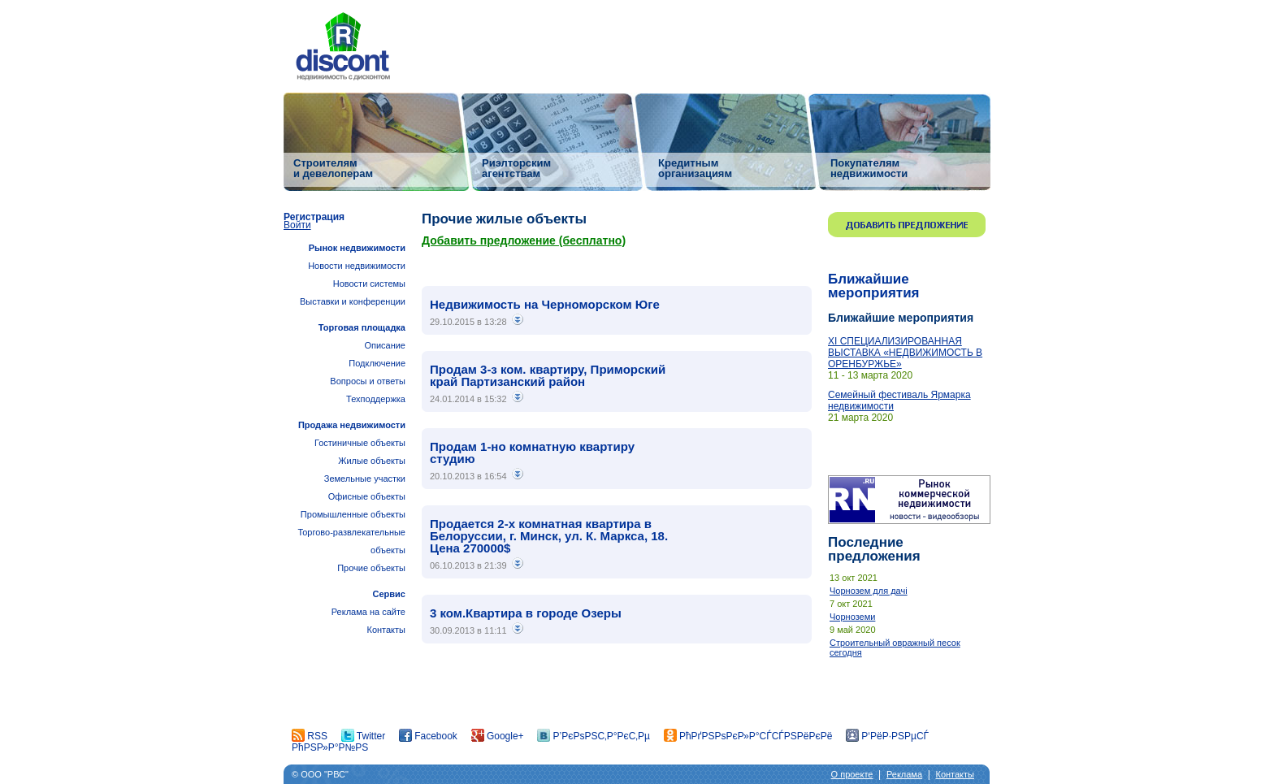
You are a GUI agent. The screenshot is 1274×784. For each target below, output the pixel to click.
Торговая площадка (361, 327)
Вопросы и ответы (367, 381)
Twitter (363, 736)
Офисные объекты (366, 496)
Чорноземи (852, 617)
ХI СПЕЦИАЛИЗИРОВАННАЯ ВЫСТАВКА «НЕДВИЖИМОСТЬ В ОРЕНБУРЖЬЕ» (905, 353)
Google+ (497, 736)
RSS (309, 736)
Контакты (385, 630)
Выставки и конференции (352, 301)
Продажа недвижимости (351, 425)
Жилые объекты (371, 461)
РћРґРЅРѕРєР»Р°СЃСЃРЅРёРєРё (748, 736)
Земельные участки (364, 478)
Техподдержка (375, 399)
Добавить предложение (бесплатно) (524, 240)
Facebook (428, 736)
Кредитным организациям (695, 168)
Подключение (377, 363)
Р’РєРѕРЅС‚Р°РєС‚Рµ (593, 736)
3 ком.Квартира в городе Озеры (526, 613)
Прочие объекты (371, 568)
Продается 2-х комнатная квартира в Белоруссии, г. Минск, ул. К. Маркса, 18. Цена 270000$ (549, 536)
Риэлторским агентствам (516, 168)
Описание (384, 345)
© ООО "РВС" (320, 774)
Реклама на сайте (368, 612)
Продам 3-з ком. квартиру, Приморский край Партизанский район (547, 375)
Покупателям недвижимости (869, 168)
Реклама (904, 774)
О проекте (852, 774)
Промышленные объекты (353, 514)
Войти (297, 225)
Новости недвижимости (356, 266)
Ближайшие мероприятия (874, 286)
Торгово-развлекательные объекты (351, 541)
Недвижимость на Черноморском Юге (545, 304)
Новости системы (369, 283)
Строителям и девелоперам (333, 168)
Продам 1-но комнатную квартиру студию (532, 453)
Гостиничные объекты (359, 443)
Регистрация (314, 217)
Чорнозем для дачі (869, 591)
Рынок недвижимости (357, 248)
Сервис (389, 594)
